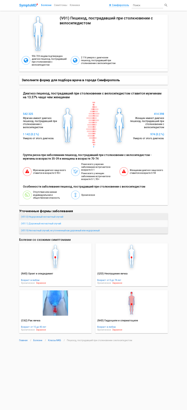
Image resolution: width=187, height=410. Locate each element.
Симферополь (119, 5)
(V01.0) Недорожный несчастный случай (42, 217)
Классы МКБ (55, 340)
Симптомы (60, 5)
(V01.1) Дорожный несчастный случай (41, 223)
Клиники (75, 5)
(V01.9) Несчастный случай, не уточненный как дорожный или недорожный (60, 230)
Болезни (46, 5)
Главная (23, 340)
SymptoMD (28, 5)
